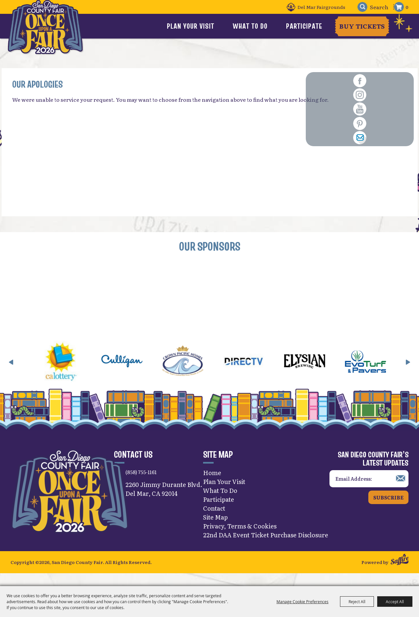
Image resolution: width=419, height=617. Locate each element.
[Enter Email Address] (368, 490)
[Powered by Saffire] (400, 572)
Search (358, 7)
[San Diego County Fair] (49, 34)
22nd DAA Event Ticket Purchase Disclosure (265, 546)
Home (212, 483)
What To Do (262, 26)
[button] (11, 373)
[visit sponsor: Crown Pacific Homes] (201, 374)
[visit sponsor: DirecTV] (261, 374)
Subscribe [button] (388, 509)
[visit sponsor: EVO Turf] (383, 374)
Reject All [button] (357, 601)
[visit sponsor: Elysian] (322, 374)
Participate (305, 26)
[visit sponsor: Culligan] (140, 374)
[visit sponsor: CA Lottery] (79, 374)
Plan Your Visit (215, 26)
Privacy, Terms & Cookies (239, 537)
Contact (214, 519)
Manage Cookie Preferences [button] (302, 601)
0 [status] (407, 7)
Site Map (215, 528)
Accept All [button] (395, 601)
